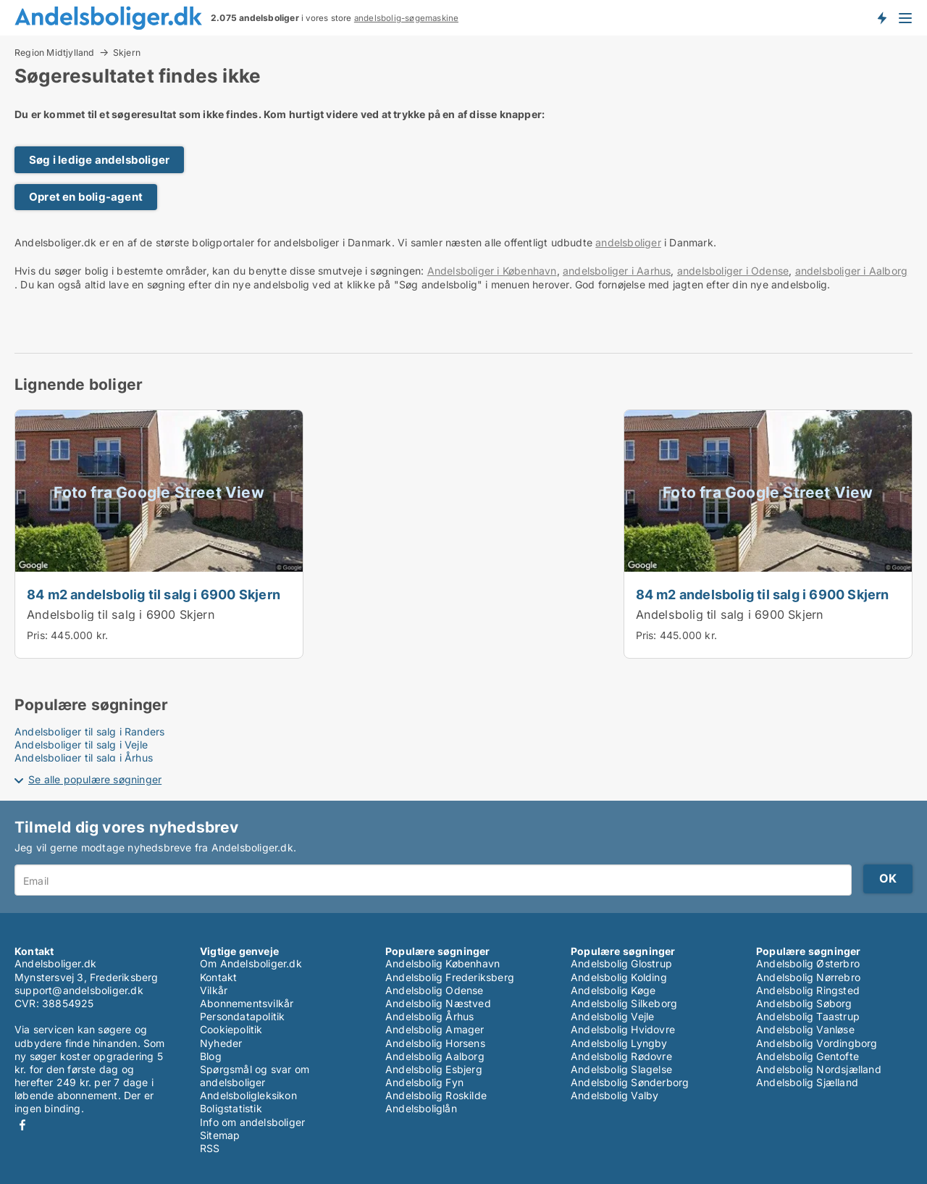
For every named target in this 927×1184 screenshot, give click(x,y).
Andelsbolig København (442, 963)
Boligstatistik (231, 1108)
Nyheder (221, 1043)
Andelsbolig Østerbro (808, 963)
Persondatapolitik (242, 1016)
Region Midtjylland (54, 52)
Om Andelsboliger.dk (251, 963)
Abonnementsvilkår (246, 1003)
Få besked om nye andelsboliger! (881, 17)
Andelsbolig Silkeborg (624, 1003)
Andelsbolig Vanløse (805, 1029)
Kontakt (218, 977)
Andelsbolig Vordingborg (817, 1043)
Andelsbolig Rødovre (621, 1056)
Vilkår (213, 990)
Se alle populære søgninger (95, 779)
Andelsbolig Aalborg (435, 1056)
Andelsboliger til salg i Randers (89, 731)
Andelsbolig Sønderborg (630, 1082)
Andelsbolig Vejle (612, 1016)
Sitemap (220, 1135)
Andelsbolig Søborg (804, 1003)
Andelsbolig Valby (614, 1095)
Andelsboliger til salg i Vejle (81, 744)
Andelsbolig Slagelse (621, 1069)
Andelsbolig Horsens (435, 1043)
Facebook (22, 1125)
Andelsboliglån (421, 1108)
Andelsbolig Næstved (438, 1003)
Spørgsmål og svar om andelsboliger (254, 1075)
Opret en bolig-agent (86, 197)
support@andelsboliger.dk (78, 990)
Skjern (126, 53)
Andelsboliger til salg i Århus (83, 757)
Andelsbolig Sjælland (807, 1082)
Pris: (39, 635)
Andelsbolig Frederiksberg (449, 977)
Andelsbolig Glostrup (621, 963)
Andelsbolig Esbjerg (433, 1069)
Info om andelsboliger (252, 1122)
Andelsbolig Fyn (424, 1082)
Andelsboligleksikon (248, 1095)
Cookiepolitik (231, 1029)
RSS (210, 1148)
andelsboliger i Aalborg (851, 270)
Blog (211, 1056)
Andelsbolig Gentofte (807, 1056)
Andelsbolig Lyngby (619, 1043)
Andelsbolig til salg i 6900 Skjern (121, 614)
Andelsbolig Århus (429, 1016)
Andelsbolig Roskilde (436, 1095)
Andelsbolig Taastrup (808, 1016)
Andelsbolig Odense (434, 990)
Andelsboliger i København (492, 270)
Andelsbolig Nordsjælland (818, 1069)
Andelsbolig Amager (435, 1029)
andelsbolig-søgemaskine (406, 18)
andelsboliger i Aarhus (617, 270)
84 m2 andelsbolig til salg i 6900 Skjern (153, 594)
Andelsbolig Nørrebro (808, 977)
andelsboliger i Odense (733, 270)
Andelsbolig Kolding (619, 977)
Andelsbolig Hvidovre (623, 1029)
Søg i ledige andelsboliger (99, 160)
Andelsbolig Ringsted (808, 990)
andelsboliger (628, 242)
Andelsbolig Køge (613, 990)
